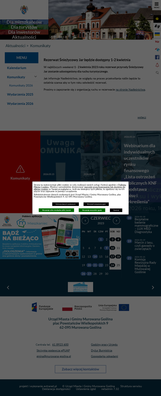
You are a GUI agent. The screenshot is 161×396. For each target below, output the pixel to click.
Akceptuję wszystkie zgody (92, 210)
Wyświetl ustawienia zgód (96, 204)
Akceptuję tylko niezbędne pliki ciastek (56, 210)
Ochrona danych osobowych (65, 204)
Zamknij (116, 210)
